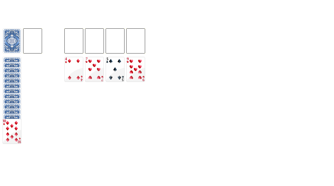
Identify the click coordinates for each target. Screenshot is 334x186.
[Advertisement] (130, 11)
